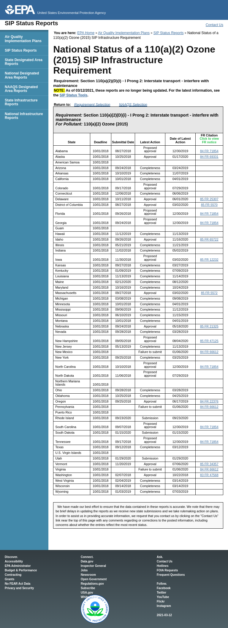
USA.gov (87, 592)
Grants (9, 579)
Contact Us (214, 25)
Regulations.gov (92, 583)
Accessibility (14, 561)
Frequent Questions (171, 574)
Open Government (94, 579)
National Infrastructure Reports (24, 116)
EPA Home (85, 33)
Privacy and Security (19, 588)
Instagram (164, 606)
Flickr (161, 601)
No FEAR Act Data (17, 583)
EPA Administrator (18, 565)
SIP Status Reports (168, 33)
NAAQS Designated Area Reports (21, 89)
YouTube (163, 597)
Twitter (161, 592)
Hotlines (162, 565)
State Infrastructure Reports (21, 102)
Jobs (84, 570)
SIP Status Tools (74, 95)
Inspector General (93, 565)
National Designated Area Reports (22, 75)
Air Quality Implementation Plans (124, 33)
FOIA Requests (167, 570)
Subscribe (88, 588)
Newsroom (88, 574)
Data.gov (87, 561)
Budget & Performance (21, 570)
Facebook (164, 588)
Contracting (13, 574)
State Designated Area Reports (23, 62)
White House (90, 597)
